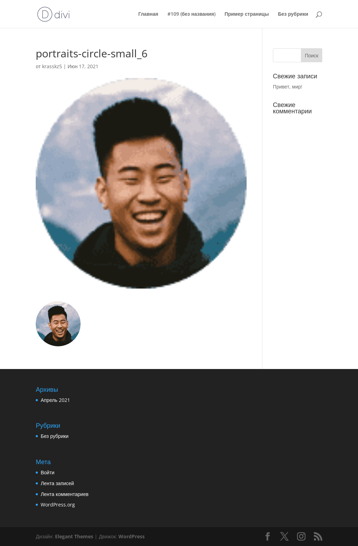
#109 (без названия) (191, 14)
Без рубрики (293, 14)
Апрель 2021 (55, 400)
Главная (148, 14)
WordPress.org (58, 504)
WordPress (131, 536)
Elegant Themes (74, 536)
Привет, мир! (287, 86)
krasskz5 (52, 66)
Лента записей (57, 483)
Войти (47, 472)
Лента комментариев (64, 494)
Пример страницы (247, 14)
